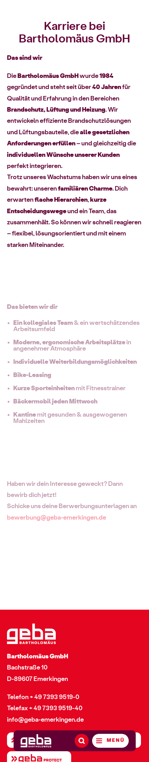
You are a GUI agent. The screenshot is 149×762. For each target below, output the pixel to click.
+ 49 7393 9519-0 (54, 697)
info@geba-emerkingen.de (45, 720)
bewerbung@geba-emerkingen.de (56, 519)
